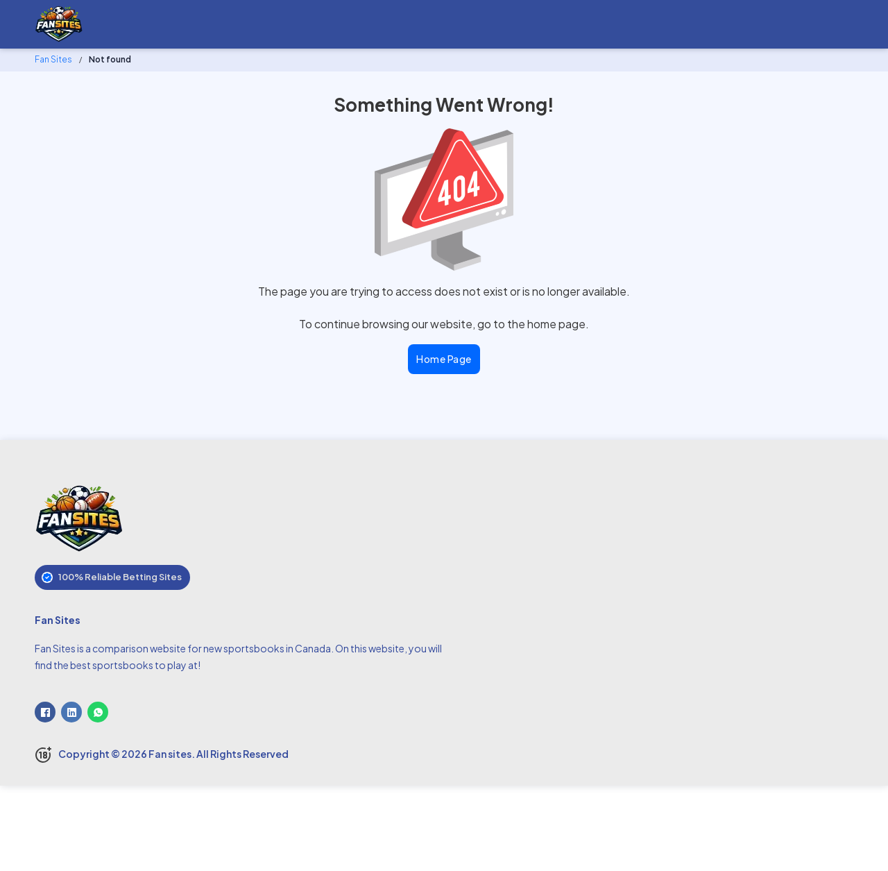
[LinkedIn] (71, 712)
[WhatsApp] (97, 712)
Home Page (444, 359)
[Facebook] (45, 712)
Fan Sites (53, 59)
